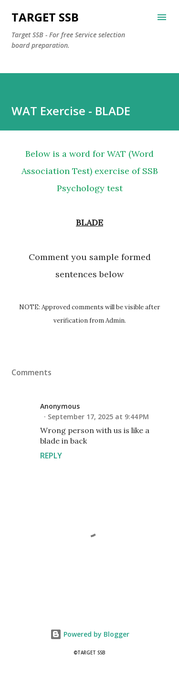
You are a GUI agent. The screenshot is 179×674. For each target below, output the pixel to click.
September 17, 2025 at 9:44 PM (98, 416)
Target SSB (45, 17)
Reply (51, 455)
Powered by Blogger (89, 634)
